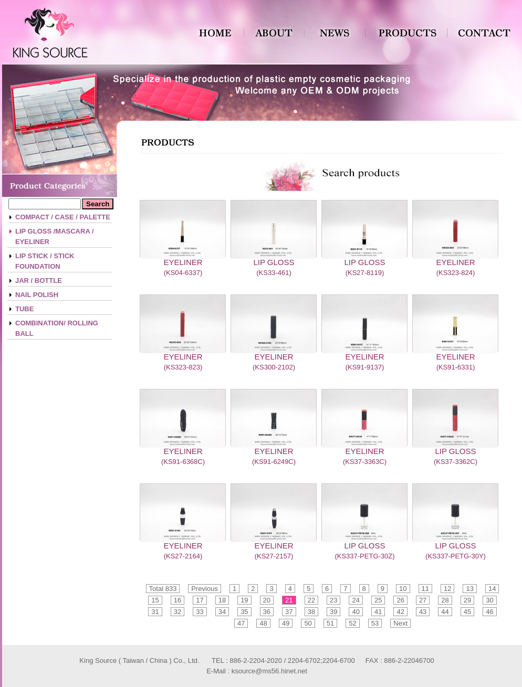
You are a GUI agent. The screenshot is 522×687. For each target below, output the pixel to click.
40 (355, 612)
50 (307, 623)
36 (266, 612)
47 (241, 623)
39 (333, 612)
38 (311, 612)
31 (155, 612)
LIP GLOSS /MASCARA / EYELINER (54, 236)
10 (402, 589)
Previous (204, 589)
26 (400, 600)
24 (355, 600)
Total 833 (163, 589)
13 (469, 589)
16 (177, 600)
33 (199, 612)
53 (375, 623)
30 (489, 600)
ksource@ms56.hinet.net (269, 671)
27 (422, 600)
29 (467, 600)
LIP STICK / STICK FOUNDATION (44, 261)
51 (330, 623)
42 (400, 612)
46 (489, 612)
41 (378, 612)
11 (425, 589)
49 (285, 623)
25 (378, 600)
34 (222, 612)
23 (333, 600)
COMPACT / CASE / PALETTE (62, 217)
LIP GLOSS (273, 262)
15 (155, 600)
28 (444, 600)
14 (492, 589)
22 (311, 600)
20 (266, 600)
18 (222, 600)
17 (199, 600)
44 (444, 612)
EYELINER (182, 262)
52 (352, 623)
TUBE (24, 309)
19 (244, 600)
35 (244, 612)
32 (177, 612)
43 (422, 612)
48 (263, 623)
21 (289, 600)
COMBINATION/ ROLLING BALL (56, 328)
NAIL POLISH (36, 295)
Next (400, 623)
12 (447, 589)
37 (289, 612)
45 (467, 612)
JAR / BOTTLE (38, 280)
